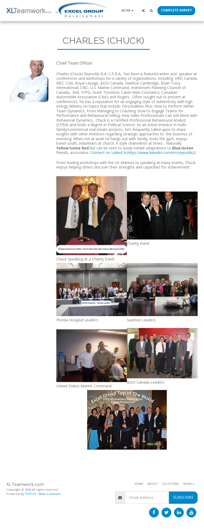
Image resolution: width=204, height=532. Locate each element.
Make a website (50, 494)
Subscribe (183, 497)
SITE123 (30, 494)
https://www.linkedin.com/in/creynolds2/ (162, 152)
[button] (143, 10)
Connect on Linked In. (109, 152)
